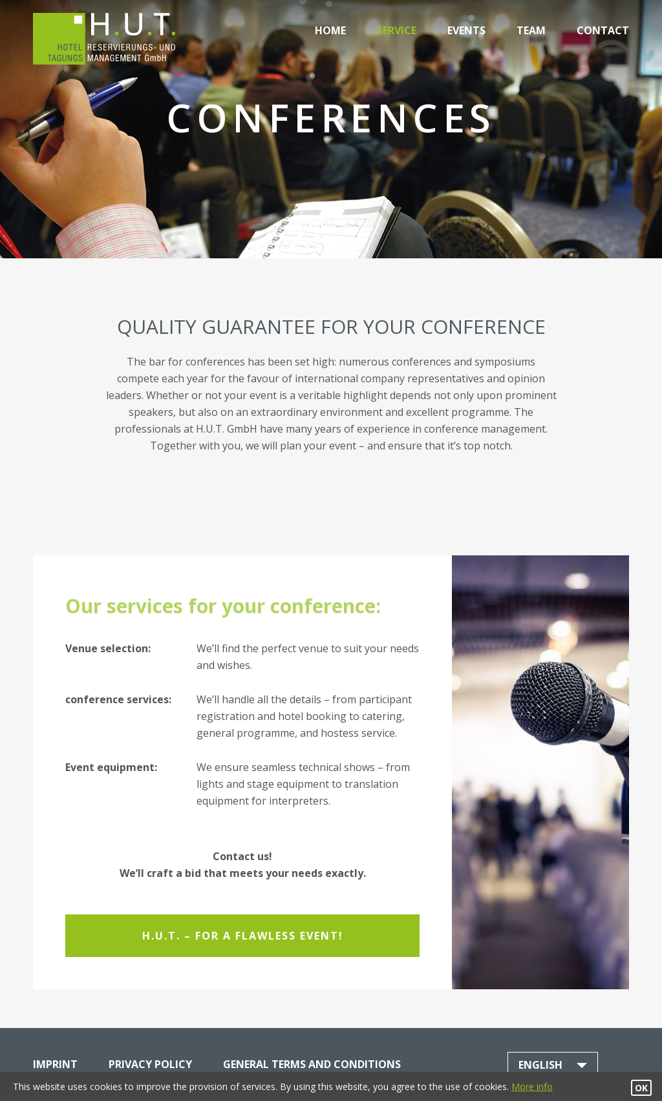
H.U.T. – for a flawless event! (242, 936)
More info (532, 1086)
